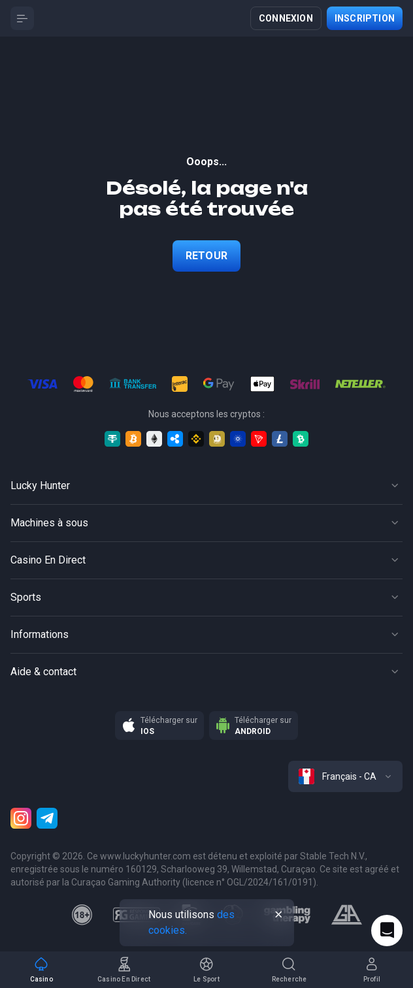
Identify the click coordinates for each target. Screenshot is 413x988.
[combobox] (345, 776)
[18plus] (82, 914)
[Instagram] (20, 818)
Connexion (286, 18)
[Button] (22, 18)
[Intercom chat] (387, 930)
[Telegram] (47, 818)
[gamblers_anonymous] (346, 914)
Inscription (365, 18)
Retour (206, 255)
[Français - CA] (345, 776)
